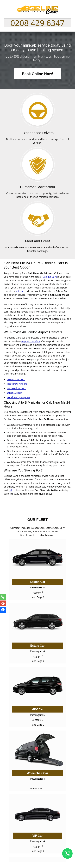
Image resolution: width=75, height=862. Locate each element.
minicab (20, 291)
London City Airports (18, 397)
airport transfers (30, 341)
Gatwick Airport (16, 379)
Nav (67, 8)
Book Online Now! (37, 73)
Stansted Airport (16, 388)
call (10, 490)
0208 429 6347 (37, 23)
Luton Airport (15, 392)
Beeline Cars (50, 276)
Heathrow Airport (17, 383)
